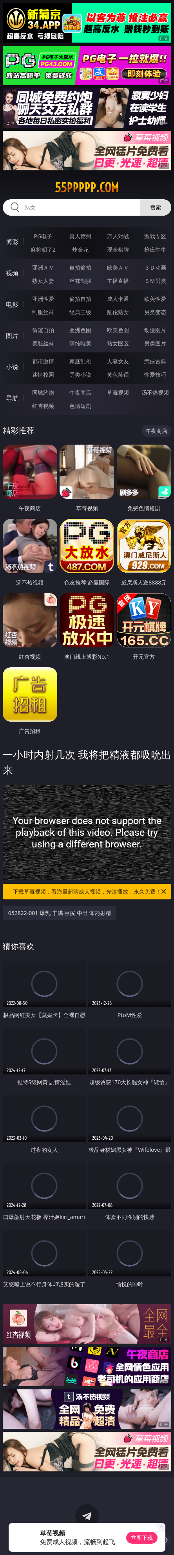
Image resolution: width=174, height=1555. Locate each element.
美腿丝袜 (43, 343)
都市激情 (43, 361)
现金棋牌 (118, 249)
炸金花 (80, 249)
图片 (12, 335)
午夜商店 (80, 392)
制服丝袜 (43, 312)
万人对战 (118, 236)
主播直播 (118, 280)
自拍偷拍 (80, 267)
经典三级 (80, 312)
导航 (12, 398)
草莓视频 (118, 392)
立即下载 (142, 1537)
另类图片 (155, 343)
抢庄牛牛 (155, 249)
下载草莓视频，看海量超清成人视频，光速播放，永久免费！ (90, 891)
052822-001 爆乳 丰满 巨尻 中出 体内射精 (59, 913)
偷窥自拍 (43, 330)
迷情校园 (43, 374)
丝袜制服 (80, 280)
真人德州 (80, 236)
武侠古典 (155, 361)
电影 (12, 304)
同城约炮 (43, 392)
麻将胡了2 (43, 249)
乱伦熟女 (118, 312)
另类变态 (155, 312)
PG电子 (43, 236)
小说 (12, 367)
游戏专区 (155, 236)
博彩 (12, 242)
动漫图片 (155, 330)
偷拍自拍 (80, 298)
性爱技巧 (155, 374)
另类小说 (80, 374)
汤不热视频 (155, 392)
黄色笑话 (118, 374)
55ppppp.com (87, 187)
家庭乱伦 (80, 361)
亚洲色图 (80, 330)
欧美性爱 (155, 298)
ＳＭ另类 (155, 280)
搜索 (155, 207)
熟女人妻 (43, 280)
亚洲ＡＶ (43, 267)
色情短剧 (80, 405)
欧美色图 (118, 330)
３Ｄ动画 (155, 267)
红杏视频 (43, 405)
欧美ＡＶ (118, 267)
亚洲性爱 (43, 298)
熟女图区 (118, 343)
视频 (12, 273)
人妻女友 (118, 361)
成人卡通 (118, 298)
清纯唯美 (80, 343)
